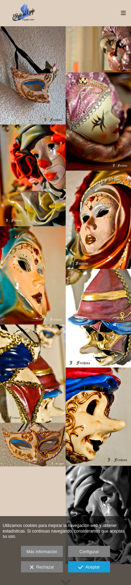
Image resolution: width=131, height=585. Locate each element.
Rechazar (42, 567)
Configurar (89, 551)
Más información (42, 551)
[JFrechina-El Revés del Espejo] (24, 13)
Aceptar (89, 567)
